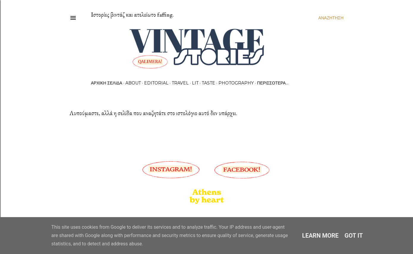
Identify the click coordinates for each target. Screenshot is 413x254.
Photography (236, 83)
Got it (354, 235)
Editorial (156, 83)
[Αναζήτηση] (330, 18)
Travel (180, 83)
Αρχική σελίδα (106, 83)
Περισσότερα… (272, 83)
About (133, 83)
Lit (195, 83)
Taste (208, 83)
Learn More (320, 235)
